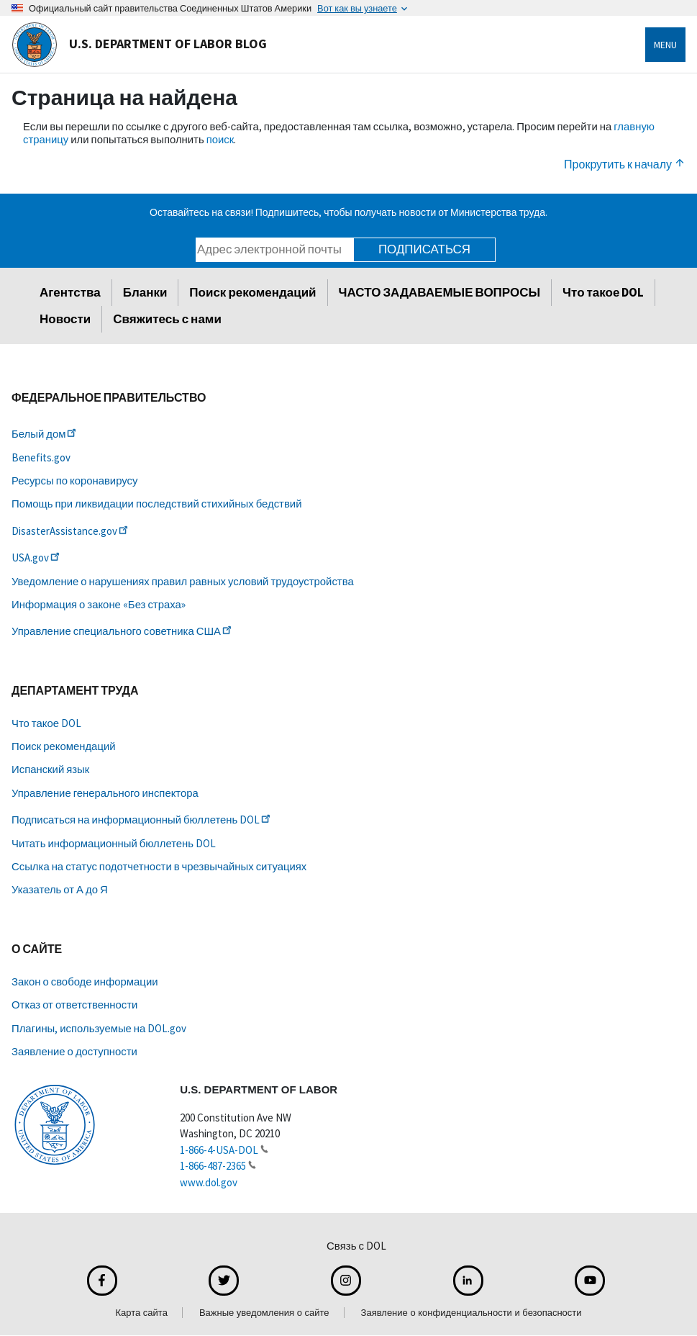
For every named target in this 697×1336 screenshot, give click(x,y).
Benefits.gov (41, 457)
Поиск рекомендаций (252, 292)
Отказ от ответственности (74, 1004)
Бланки (145, 292)
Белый (45, 434)
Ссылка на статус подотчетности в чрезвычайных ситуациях (159, 866)
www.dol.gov (208, 1182)
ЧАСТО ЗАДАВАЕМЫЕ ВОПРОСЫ (440, 292)
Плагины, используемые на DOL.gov (99, 1028)
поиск (220, 139)
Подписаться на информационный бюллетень (142, 819)
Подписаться (424, 249)
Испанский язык (50, 769)
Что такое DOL (603, 292)
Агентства (70, 292)
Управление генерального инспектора (105, 793)
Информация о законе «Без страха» (99, 604)
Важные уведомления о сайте (264, 1312)
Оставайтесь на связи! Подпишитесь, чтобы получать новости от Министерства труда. (348, 212)
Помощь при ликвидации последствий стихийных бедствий (156, 503)
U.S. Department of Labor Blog (139, 45)
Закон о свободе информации (85, 981)
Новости (65, 319)
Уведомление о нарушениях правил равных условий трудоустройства (183, 581)
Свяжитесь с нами (167, 319)
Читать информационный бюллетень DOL (114, 843)
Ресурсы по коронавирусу (74, 480)
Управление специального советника (123, 631)
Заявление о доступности (74, 1051)
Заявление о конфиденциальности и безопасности (471, 1312)
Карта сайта (141, 1312)
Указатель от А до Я (60, 889)
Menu (665, 44)
